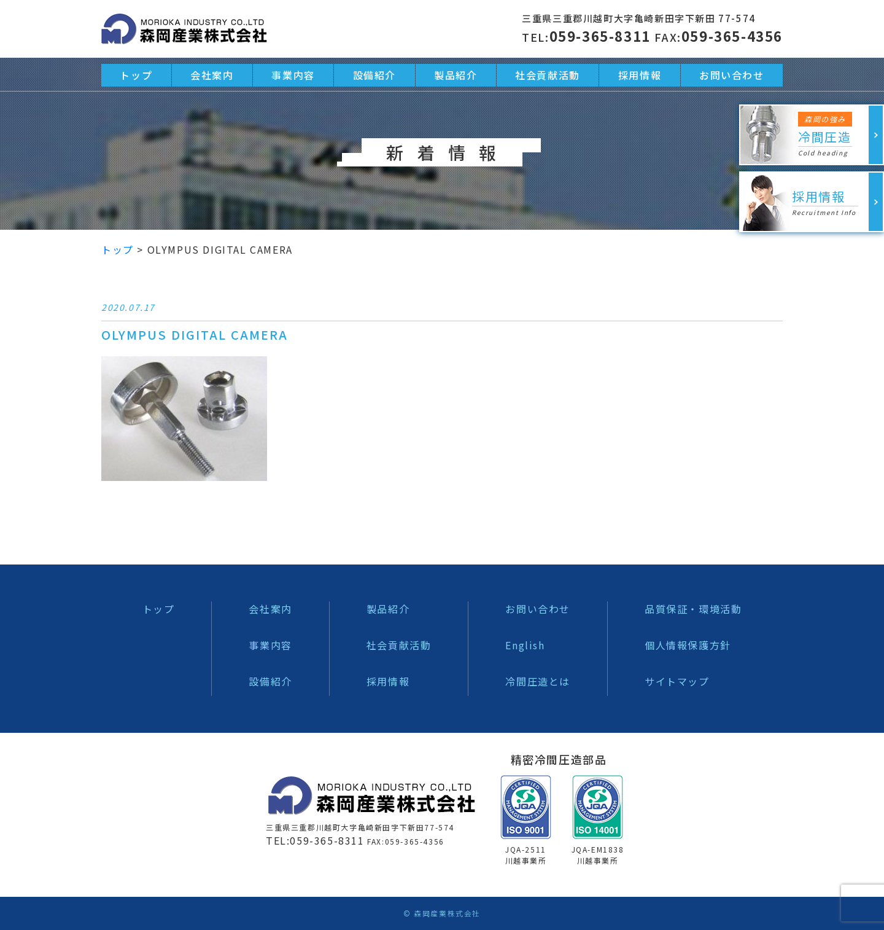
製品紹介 (387, 608)
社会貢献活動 (399, 645)
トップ (158, 608)
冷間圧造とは (537, 681)
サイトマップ (677, 681)
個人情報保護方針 (688, 645)
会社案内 (270, 608)
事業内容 (270, 645)
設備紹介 (270, 681)
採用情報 (387, 681)
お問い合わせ (537, 608)
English (525, 645)
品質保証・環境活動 (693, 608)
